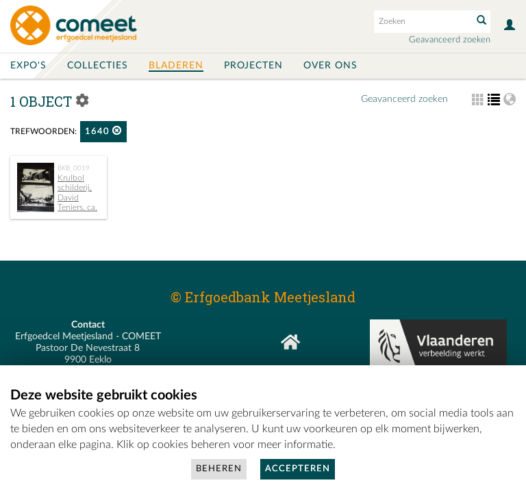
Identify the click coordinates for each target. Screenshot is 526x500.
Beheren (219, 468)
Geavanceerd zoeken (449, 40)
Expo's (28, 65)
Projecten (253, 65)
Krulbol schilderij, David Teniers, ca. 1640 (57, 198)
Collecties (97, 65)
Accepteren (297, 468)
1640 (103, 131)
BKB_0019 (74, 168)
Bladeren (176, 65)
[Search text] (422, 21)
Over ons (330, 65)
